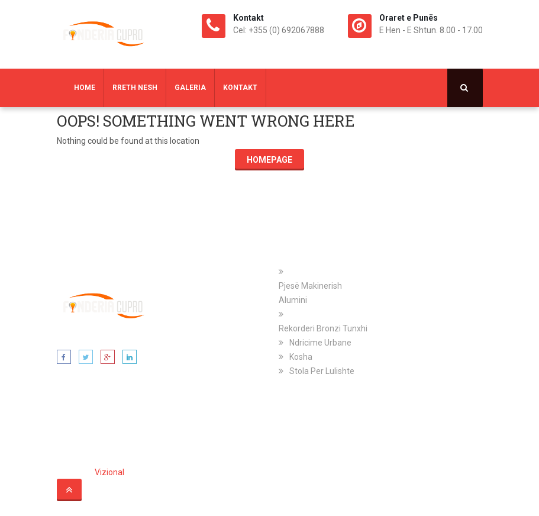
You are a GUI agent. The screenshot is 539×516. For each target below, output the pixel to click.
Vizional (109, 472)
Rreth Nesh (134, 87)
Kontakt (240, 87)
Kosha (300, 357)
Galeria (190, 87)
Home (84, 87)
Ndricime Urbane (320, 342)
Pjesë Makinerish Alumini (310, 293)
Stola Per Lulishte (321, 371)
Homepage (269, 160)
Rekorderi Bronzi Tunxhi (323, 328)
